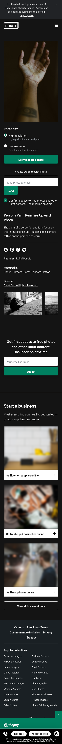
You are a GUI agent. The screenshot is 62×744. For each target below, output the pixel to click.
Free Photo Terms (37, 627)
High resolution (18, 135)
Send (11, 190)
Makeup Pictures (12, 661)
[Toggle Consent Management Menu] (5, 733)
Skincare (36, 271)
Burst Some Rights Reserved (21, 285)
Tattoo (46, 271)
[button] (5, 733)
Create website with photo (31, 171)
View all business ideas (31, 606)
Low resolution (17, 146)
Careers (19, 627)
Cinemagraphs (39, 683)
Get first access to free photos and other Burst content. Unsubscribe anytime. (31, 201)
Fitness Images (40, 699)
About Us (31, 637)
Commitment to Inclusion (25, 632)
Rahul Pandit (23, 258)
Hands (7, 271)
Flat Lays (36, 678)
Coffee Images (39, 661)
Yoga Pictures (11, 699)
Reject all (19, 733)
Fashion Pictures (40, 656)
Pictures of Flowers (42, 694)
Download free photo (31, 159)
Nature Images (11, 667)
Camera (17, 271)
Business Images (12, 656)
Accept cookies (40, 733)
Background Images (14, 683)
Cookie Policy (50, 741)
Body (26, 271)
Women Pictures (12, 689)
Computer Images (13, 678)
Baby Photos (10, 705)
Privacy (47, 632)
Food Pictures (39, 667)
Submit (31, 371)
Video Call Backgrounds (44, 705)
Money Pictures (40, 672)
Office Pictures (12, 672)
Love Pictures (11, 694)
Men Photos (38, 689)
